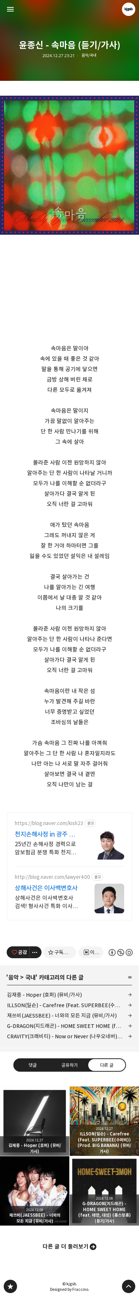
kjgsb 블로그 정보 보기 (129, 9)
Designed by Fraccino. (69, 1289)
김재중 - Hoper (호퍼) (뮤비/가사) (44, 994)
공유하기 (69, 1065)
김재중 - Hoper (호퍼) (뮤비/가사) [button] (34, 1121)
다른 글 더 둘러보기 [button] (66, 1246)
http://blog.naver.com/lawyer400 (52, 877)
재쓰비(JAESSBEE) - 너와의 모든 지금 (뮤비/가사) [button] (34, 1191)
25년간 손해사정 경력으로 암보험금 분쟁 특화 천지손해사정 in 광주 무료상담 (45, 849)
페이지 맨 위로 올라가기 (129, 1286)
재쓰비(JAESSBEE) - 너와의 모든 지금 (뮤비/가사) (62, 1015)
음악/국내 (89, 55)
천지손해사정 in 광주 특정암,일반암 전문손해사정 (47, 834)
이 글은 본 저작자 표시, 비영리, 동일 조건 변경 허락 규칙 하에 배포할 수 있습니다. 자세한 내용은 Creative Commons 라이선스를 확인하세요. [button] (120, 952)
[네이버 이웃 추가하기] (91, 952)
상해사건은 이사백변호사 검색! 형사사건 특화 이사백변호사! (46, 902)
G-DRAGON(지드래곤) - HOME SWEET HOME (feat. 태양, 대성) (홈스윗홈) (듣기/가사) (69, 1025)
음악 (13, 977)
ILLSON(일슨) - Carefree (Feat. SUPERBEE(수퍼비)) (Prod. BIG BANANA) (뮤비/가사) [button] (104, 1121)
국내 (30, 977)
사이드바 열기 (10, 9)
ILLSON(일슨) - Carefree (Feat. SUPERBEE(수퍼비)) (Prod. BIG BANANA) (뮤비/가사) (69, 1005)
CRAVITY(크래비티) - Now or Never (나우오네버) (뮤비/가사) (69, 1036)
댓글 (33, 1065)
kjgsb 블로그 (10, 1286)
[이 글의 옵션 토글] (36, 952)
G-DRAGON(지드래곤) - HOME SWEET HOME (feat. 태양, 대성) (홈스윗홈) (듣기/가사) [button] (104, 1191)
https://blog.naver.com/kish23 (49, 823)
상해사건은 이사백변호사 (46, 888)
